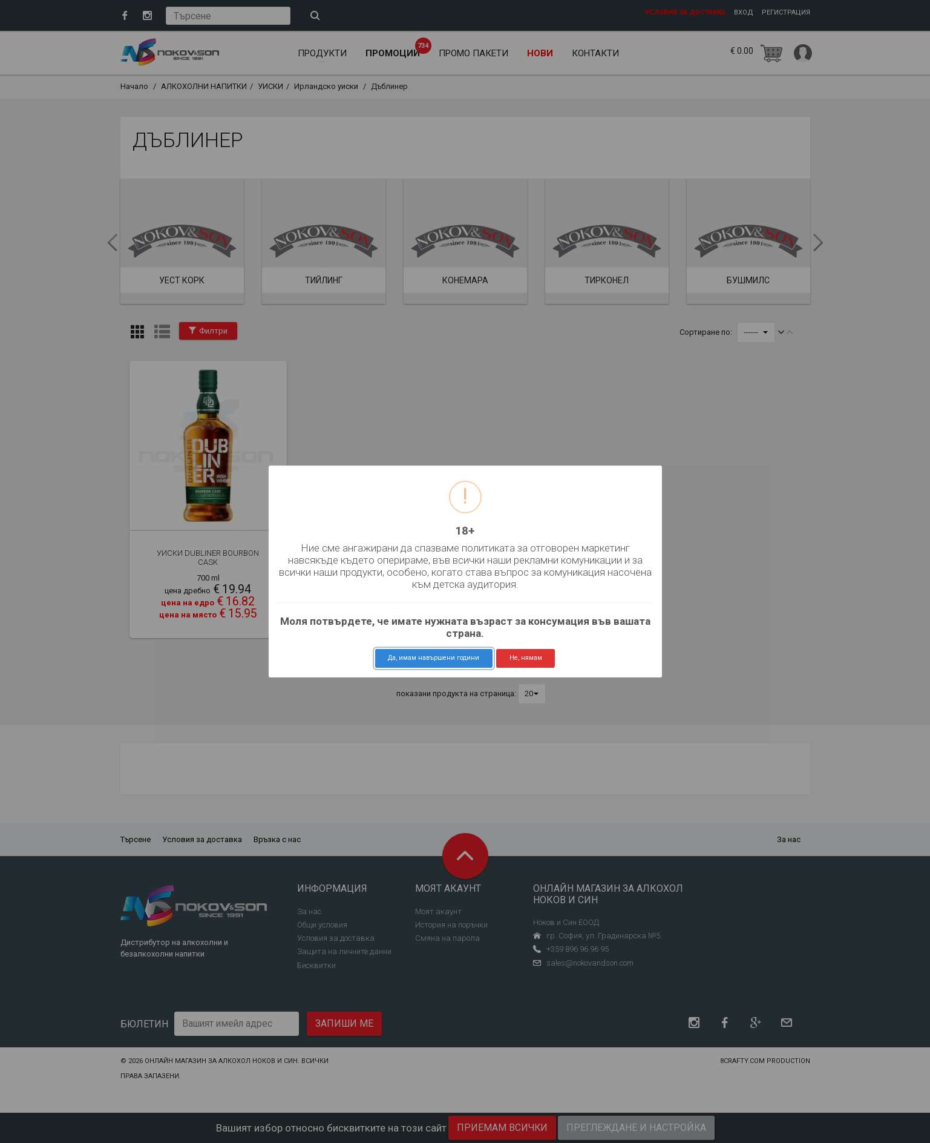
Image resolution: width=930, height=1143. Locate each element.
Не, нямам (525, 658)
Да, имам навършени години (433, 658)
